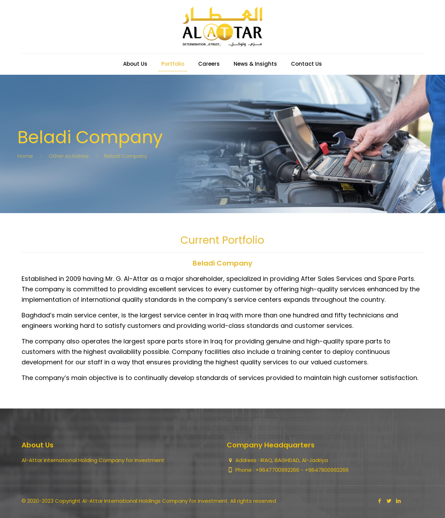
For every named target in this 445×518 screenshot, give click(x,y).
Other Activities (69, 156)
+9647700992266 (278, 470)
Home (25, 156)
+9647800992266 (327, 470)
